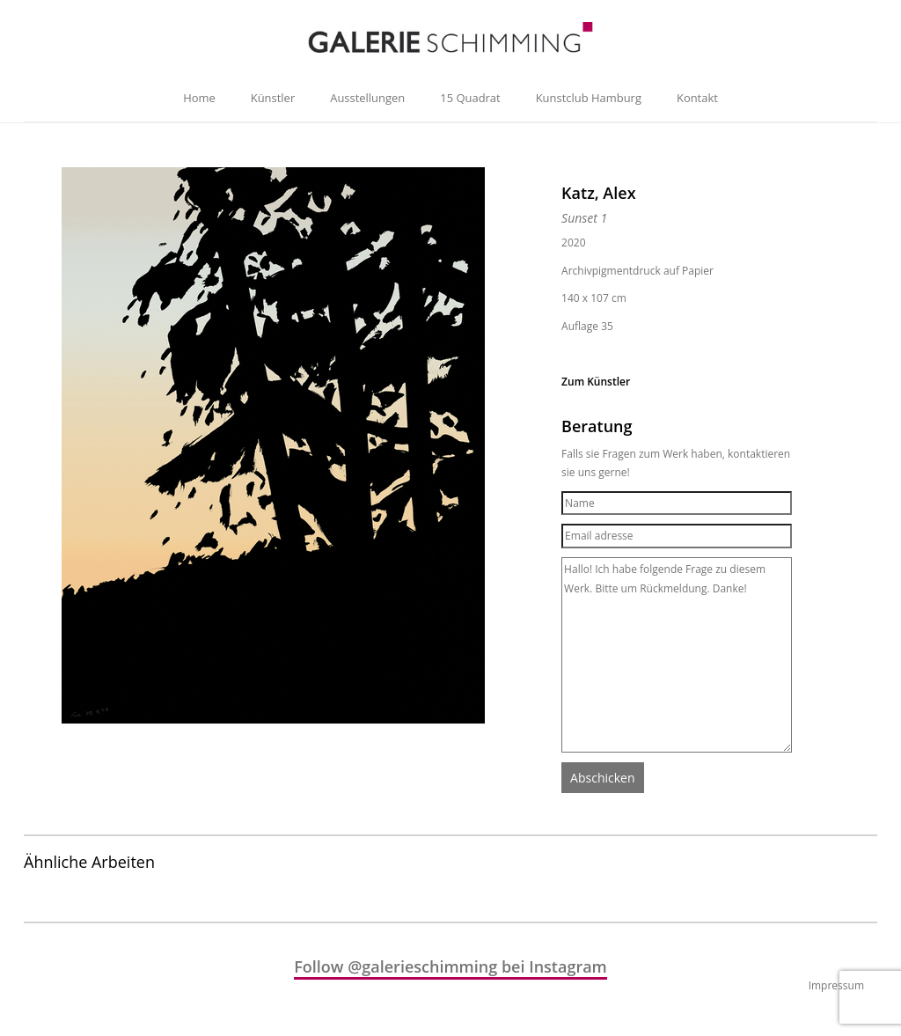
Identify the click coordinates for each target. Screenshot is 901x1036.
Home (199, 98)
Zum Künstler (595, 381)
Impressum (836, 985)
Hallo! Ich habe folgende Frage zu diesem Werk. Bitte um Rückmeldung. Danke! (676, 655)
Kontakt (697, 98)
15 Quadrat (470, 98)
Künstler (273, 98)
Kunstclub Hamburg (588, 98)
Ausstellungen (367, 98)
